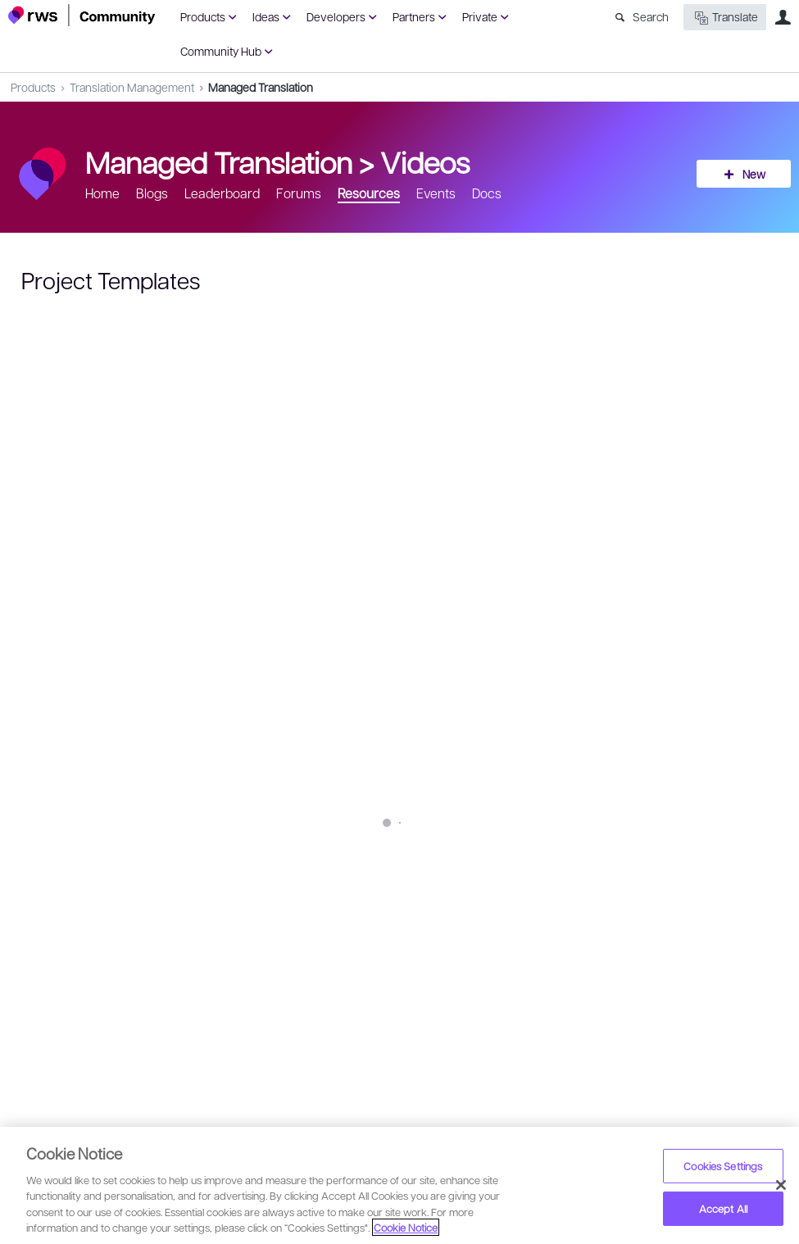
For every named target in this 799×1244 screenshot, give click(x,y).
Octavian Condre (101, 913)
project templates (90, 865)
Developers (335, 16)
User (782, 17)
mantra (362, 865)
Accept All (723, 1208)
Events (436, 193)
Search (651, 16)
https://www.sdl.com (322, 831)
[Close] (781, 1185)
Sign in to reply (58, 985)
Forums (298, 193)
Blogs (152, 193)
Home (102, 193)
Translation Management (132, 86)
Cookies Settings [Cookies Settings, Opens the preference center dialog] (722, 1166)
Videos (425, 161)
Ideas (265, 16)
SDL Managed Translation (237, 865)
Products (202, 16)
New (753, 173)
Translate (725, 17)
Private (479, 16)
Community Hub (220, 50)
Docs (487, 193)
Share (751, 924)
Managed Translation (260, 86)
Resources (369, 193)
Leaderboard (222, 193)
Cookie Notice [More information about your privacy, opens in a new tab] (406, 1227)
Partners (414, 16)
